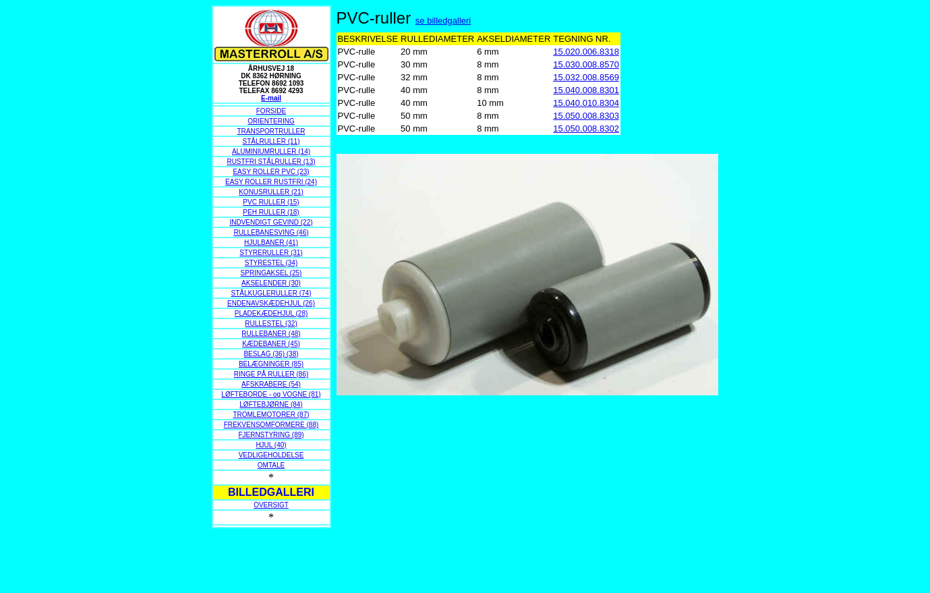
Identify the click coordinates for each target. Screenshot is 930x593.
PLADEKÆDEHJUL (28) (271, 313)
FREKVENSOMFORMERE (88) (271, 424)
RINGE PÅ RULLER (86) (271, 374)
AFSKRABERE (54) (271, 384)
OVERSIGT (271, 505)
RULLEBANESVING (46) (270, 232)
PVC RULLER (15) (271, 202)
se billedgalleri (443, 21)
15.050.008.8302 (586, 128)
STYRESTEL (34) (271, 262)
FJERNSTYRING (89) (270, 435)
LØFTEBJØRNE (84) (270, 404)
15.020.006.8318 (586, 52)
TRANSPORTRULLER (271, 131)
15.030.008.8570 (586, 64)
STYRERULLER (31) (270, 252)
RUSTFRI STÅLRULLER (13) (271, 161)
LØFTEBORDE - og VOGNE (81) (270, 394)
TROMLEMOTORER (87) (271, 414)
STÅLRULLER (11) (270, 141)
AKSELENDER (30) (271, 283)
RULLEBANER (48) (270, 333)
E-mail (271, 98)
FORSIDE (271, 111)
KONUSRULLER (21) (271, 192)
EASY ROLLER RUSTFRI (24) (271, 182)
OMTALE (271, 465)
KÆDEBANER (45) (271, 343)
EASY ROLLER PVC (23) (271, 171)
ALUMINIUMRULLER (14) (271, 151)
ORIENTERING (271, 121)
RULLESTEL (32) (271, 323)
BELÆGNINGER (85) (271, 364)
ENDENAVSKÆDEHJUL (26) (271, 303)
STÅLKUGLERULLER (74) (271, 293)
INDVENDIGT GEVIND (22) (270, 222)
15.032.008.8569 (586, 77)
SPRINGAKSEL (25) (271, 273)
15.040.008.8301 (586, 90)
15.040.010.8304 (586, 103)
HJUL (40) (271, 445)
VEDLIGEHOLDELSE (271, 455)
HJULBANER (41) (271, 242)
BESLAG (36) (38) (270, 354)
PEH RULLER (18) (271, 212)
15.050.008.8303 (586, 116)
